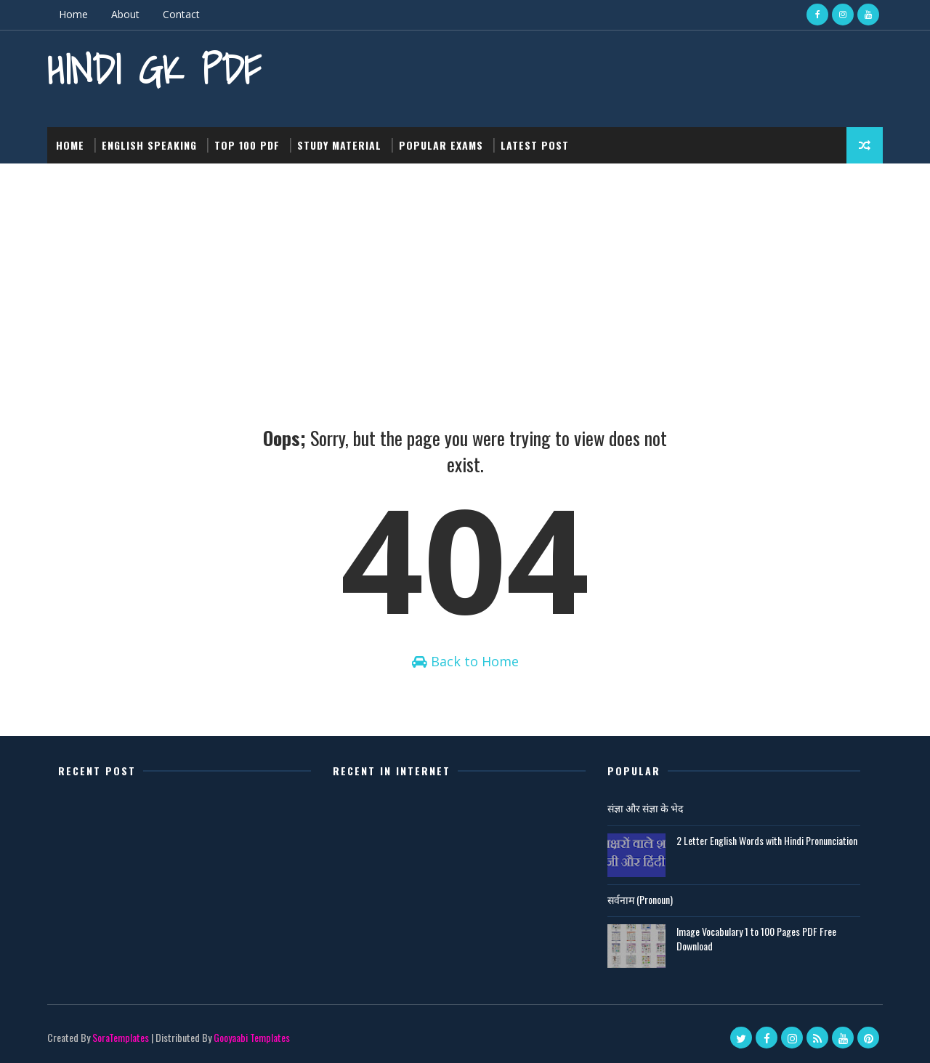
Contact (181, 14)
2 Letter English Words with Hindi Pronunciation (766, 840)
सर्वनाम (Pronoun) (640, 899)
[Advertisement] (465, 272)
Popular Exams (441, 145)
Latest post (535, 145)
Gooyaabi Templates (252, 1037)
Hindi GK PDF (154, 69)
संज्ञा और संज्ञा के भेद (645, 807)
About (125, 14)
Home (73, 14)
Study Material (339, 145)
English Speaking (149, 145)
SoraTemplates (120, 1037)
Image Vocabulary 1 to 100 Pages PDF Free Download (756, 938)
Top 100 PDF (247, 145)
